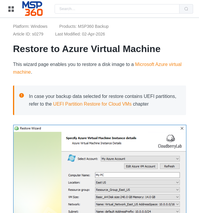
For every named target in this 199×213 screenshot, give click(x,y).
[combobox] (117, 9)
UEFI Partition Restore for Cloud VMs (92, 103)
